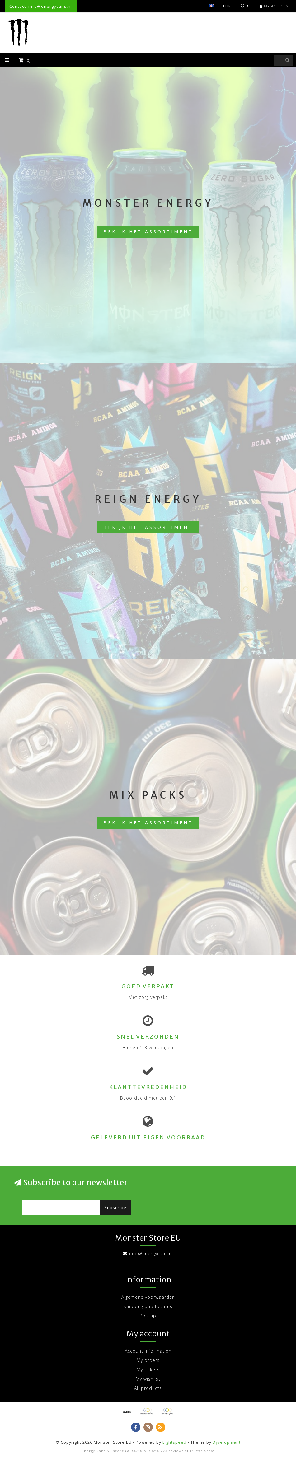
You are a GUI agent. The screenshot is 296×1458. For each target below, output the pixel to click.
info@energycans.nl (151, 1253)
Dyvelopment (227, 1442)
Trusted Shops (202, 1451)
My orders (148, 1360)
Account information (148, 1351)
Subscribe (115, 1207)
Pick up (148, 1316)
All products (148, 1388)
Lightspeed (174, 1442)
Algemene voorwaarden (148, 1297)
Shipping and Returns (148, 1306)
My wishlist (148, 1379)
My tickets (148, 1369)
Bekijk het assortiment (148, 232)
